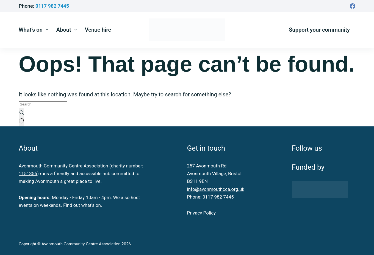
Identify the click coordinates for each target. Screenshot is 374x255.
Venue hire (98, 29)
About (67, 29)
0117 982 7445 (52, 6)
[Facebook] (352, 6)
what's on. (91, 205)
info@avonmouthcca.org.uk (215, 189)
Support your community (319, 29)
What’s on (34, 29)
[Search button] (21, 117)
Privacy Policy (201, 213)
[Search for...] (43, 104)
